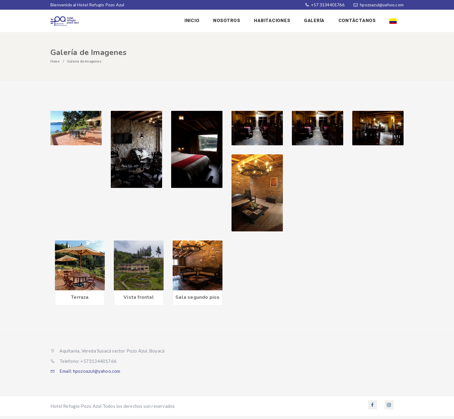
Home (55, 64)
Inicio (201, 22)
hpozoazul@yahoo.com (382, 4)
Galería (318, 22)
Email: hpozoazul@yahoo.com (85, 374)
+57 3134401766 (327, 4)
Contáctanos (359, 22)
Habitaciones (278, 22)
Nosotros (234, 22)
